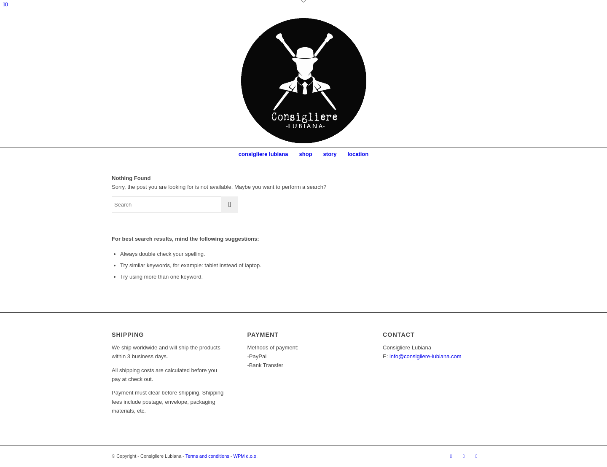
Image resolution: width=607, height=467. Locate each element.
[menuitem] (263, 154)
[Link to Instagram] (463, 456)
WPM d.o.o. (246, 456)
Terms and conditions (207, 456)
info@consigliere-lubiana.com (425, 356)
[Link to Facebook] (451, 456)
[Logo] (303, 80)
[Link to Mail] (476, 456)
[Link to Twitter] (489, 456)
